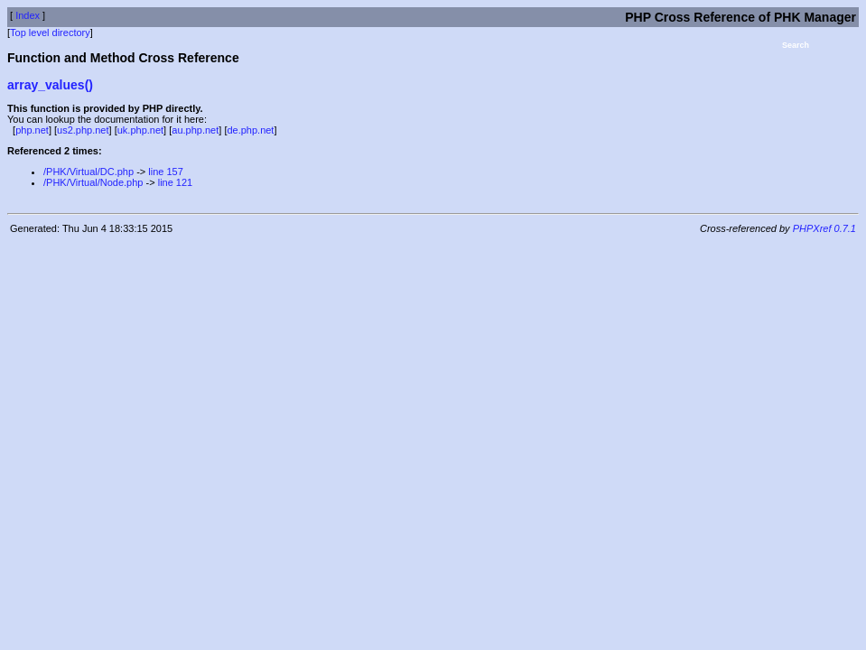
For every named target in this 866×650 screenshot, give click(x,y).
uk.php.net (140, 130)
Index (27, 15)
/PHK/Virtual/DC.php (88, 171)
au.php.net (195, 130)
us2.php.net (83, 130)
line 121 (175, 182)
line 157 (165, 171)
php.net (32, 130)
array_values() (50, 85)
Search (795, 45)
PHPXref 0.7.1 (824, 228)
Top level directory (50, 32)
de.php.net (250, 130)
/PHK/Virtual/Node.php (93, 182)
